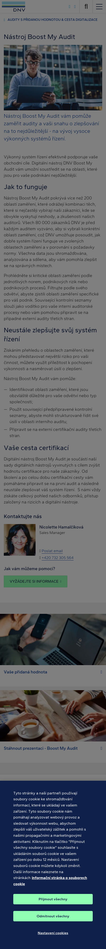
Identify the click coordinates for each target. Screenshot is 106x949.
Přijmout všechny (53, 901)
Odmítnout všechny (53, 918)
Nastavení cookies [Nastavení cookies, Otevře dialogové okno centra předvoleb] (53, 935)
